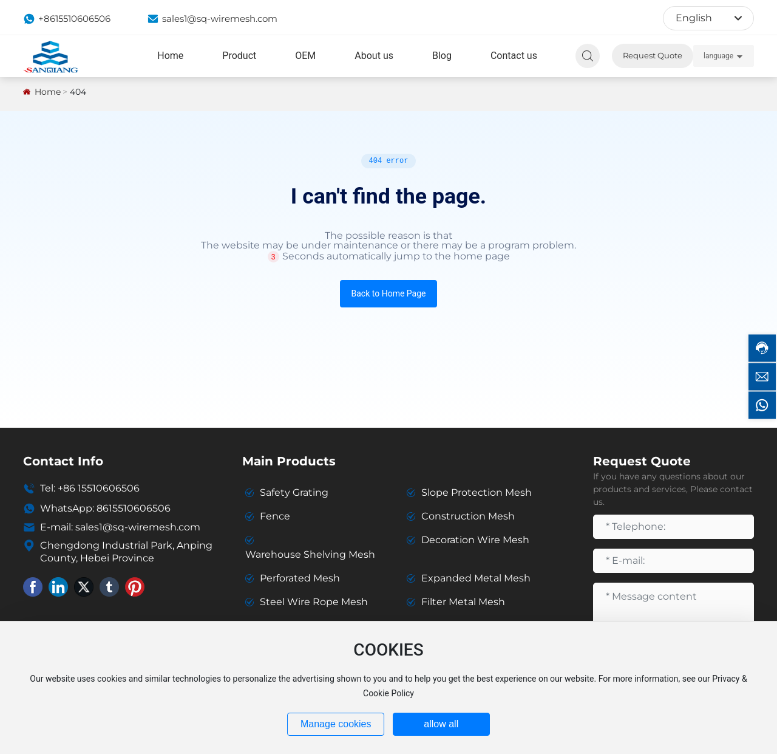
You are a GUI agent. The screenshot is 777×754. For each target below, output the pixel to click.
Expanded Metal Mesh (476, 578)
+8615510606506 (66, 19)
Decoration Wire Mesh (475, 540)
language (718, 56)
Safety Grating (294, 492)
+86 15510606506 (99, 488)
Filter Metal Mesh (463, 602)
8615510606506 (134, 508)
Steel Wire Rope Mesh (314, 602)
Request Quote (652, 55)
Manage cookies (336, 724)
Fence (275, 516)
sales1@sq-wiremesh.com (212, 19)
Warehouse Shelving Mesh (310, 554)
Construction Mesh (468, 516)
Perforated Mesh (300, 578)
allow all (441, 724)
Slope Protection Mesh (476, 492)
